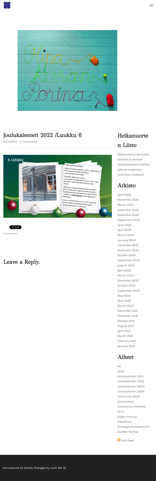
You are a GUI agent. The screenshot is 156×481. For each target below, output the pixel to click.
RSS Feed (127, 440)
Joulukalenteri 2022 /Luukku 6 (42, 135)
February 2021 (126, 341)
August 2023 (126, 265)
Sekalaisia (124, 421)
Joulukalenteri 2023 (130, 386)
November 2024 (128, 215)
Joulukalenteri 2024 (130, 391)
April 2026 (124, 194)
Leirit (120, 411)
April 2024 (124, 230)
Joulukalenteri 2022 (130, 381)
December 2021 (127, 310)
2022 (120, 371)
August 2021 (125, 326)
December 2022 (128, 280)
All (119, 366)
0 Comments (28, 141)
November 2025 (128, 199)
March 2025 (125, 204)
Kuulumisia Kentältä (131, 406)
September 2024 (128, 220)
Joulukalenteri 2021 (130, 376)
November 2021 (127, 315)
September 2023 (128, 260)
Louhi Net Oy (58, 467)
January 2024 (126, 240)
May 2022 (124, 295)
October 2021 (126, 321)
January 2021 (126, 346)
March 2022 (125, 305)
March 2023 (125, 275)
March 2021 (125, 336)
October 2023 (126, 255)
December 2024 (128, 210)
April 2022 (124, 300)
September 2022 (128, 290)
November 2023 (128, 250)
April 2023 (124, 270)
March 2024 (125, 235)
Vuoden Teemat (127, 431)
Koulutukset (125, 401)
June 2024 (124, 225)
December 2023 (128, 245)
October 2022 (126, 285)
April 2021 (123, 331)
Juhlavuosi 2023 (128, 396)
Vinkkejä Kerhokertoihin (134, 426)
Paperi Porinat (127, 416)
